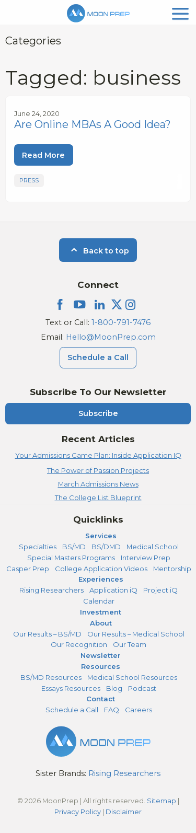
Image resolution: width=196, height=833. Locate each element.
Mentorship (172, 568)
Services (101, 535)
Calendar (98, 601)
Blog (114, 688)
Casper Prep (27, 568)
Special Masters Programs (71, 557)
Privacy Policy (77, 811)
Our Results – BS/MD (47, 634)
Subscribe (98, 413)
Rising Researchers (51, 590)
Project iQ (160, 590)
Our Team (129, 644)
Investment (100, 612)
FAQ (111, 709)
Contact (100, 699)
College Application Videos (101, 568)
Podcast (142, 688)
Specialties (37, 546)
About (101, 623)
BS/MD (74, 546)
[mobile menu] (180, 12)
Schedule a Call (71, 709)
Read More (43, 155)
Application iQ (113, 590)
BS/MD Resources (51, 677)
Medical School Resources (132, 677)
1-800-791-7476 (121, 322)
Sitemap (161, 800)
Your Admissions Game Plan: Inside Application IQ (98, 455)
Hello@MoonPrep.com (111, 337)
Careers (138, 709)
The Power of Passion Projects (98, 470)
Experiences (100, 579)
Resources (100, 666)
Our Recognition (79, 644)
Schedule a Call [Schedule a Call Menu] (98, 357)
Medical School (152, 546)
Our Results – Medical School (136, 634)
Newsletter (100, 655)
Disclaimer (124, 811)
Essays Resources (70, 688)
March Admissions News (98, 484)
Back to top (98, 251)
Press (29, 180)
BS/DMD (106, 546)
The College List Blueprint (98, 497)
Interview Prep (145, 557)
